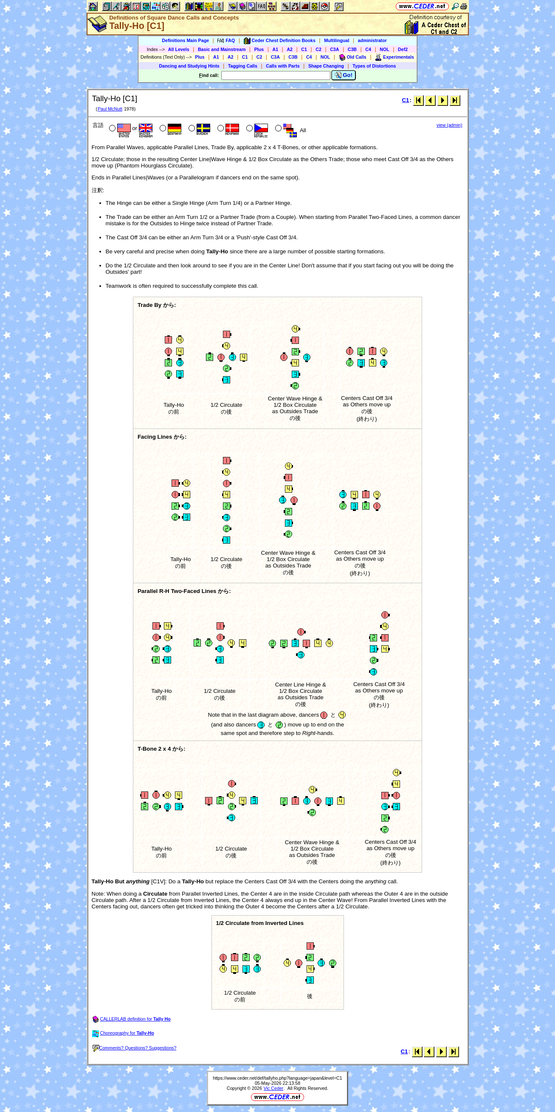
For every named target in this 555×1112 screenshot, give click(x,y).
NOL (384, 49)
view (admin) (449, 125)
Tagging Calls (242, 65)
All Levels (178, 49)
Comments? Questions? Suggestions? (135, 1047)
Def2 (403, 49)
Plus (259, 49)
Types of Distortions (374, 65)
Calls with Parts (282, 65)
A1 (276, 49)
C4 (368, 49)
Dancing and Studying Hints (189, 65)
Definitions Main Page (185, 40)
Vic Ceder (274, 1088)
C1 (304, 49)
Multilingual (336, 40)
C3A (334, 49)
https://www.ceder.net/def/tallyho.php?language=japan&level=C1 (277, 1078)
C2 (318, 49)
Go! (344, 75)
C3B (352, 49)
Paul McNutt (110, 108)
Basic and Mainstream (222, 49)
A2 (290, 49)
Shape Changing (326, 65)
